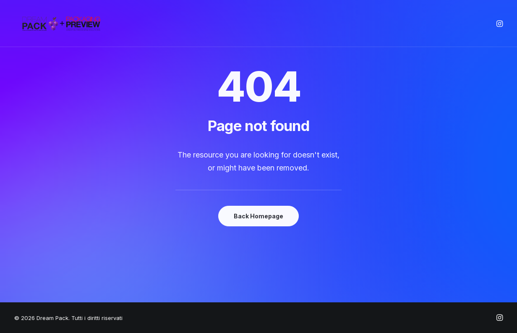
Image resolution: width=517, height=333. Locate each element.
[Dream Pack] (62, 23)
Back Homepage (258, 216)
